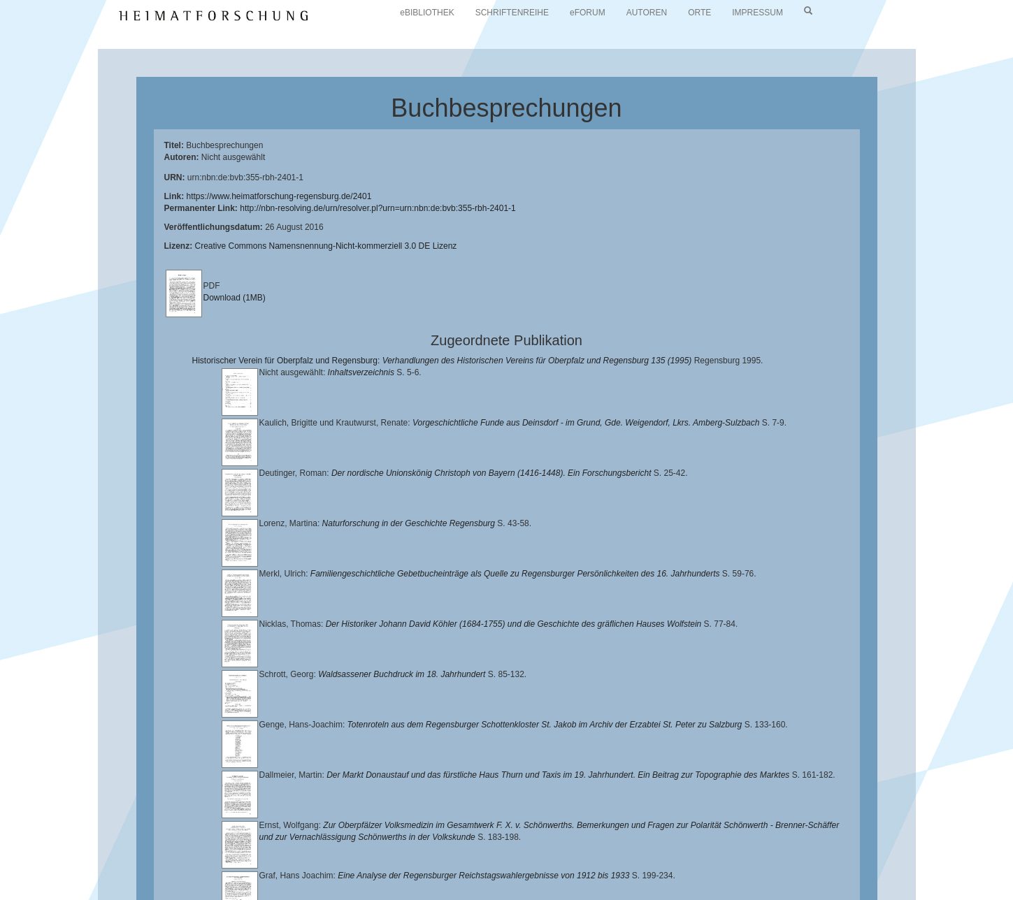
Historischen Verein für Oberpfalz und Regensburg (844, 859)
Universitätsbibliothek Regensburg (401, 859)
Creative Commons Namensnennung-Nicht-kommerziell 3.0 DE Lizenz (326, 246)
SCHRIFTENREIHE (512, 12)
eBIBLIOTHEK (427, 12)
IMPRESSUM (757, 12)
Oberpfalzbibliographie (794, 870)
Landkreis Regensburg (148, 870)
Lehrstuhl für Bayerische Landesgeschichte (567, 859)
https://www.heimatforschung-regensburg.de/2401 (279, 196)
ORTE (699, 12)
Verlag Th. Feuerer (492, 870)
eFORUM (587, 12)
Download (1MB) (234, 298)
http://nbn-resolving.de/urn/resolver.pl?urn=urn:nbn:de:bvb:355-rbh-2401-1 (378, 208)
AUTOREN (646, 12)
